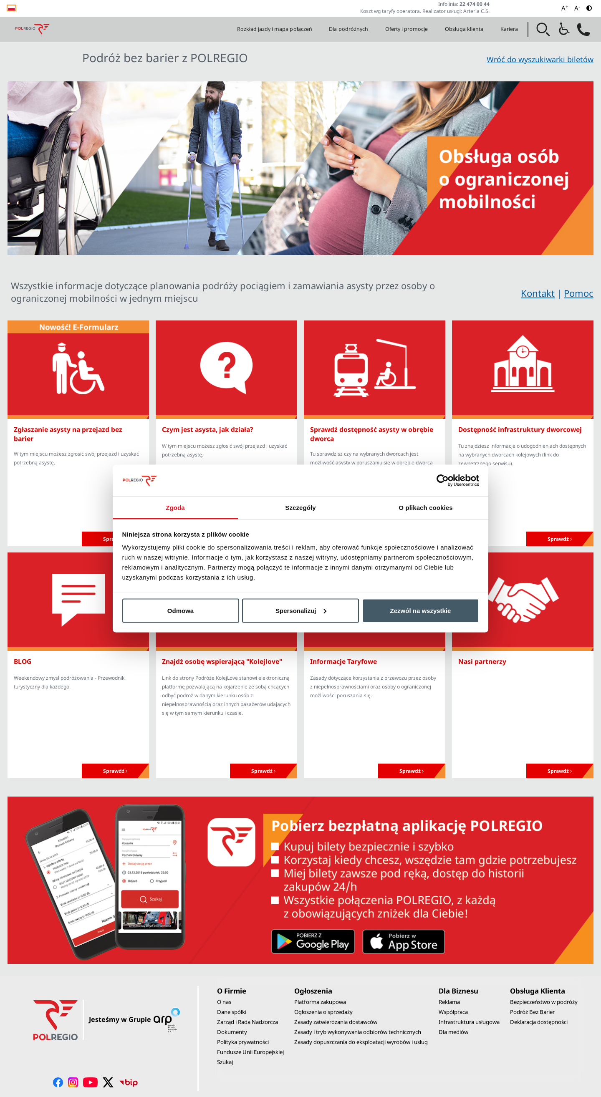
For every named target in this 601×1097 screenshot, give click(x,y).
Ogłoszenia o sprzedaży (323, 1012)
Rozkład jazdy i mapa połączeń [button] (274, 29)
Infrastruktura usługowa (469, 1022)
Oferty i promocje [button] (406, 29)
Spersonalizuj (300, 610)
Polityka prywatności (243, 1042)
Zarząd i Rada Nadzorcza (247, 1022)
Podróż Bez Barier (532, 1012)
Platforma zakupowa (320, 1002)
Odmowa (180, 610)
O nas (224, 1002)
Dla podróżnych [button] (348, 29)
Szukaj (225, 1062)
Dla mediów (453, 1032)
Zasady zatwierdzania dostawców (335, 1022)
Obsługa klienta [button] (464, 29)
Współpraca (453, 1012)
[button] (543, 30)
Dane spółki (231, 1012)
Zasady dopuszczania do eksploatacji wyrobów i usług (361, 1042)
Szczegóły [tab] (300, 507)
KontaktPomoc (557, 293)
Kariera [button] (509, 29)
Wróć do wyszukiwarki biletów (540, 59)
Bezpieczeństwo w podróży (544, 1002)
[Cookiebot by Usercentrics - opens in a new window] (442, 480)
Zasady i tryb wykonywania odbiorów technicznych (357, 1032)
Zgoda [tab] (175, 507)
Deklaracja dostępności (539, 1022)
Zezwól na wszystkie (420, 610)
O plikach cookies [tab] (425, 507)
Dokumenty (232, 1032)
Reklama (449, 1002)
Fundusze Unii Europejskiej (250, 1052)
